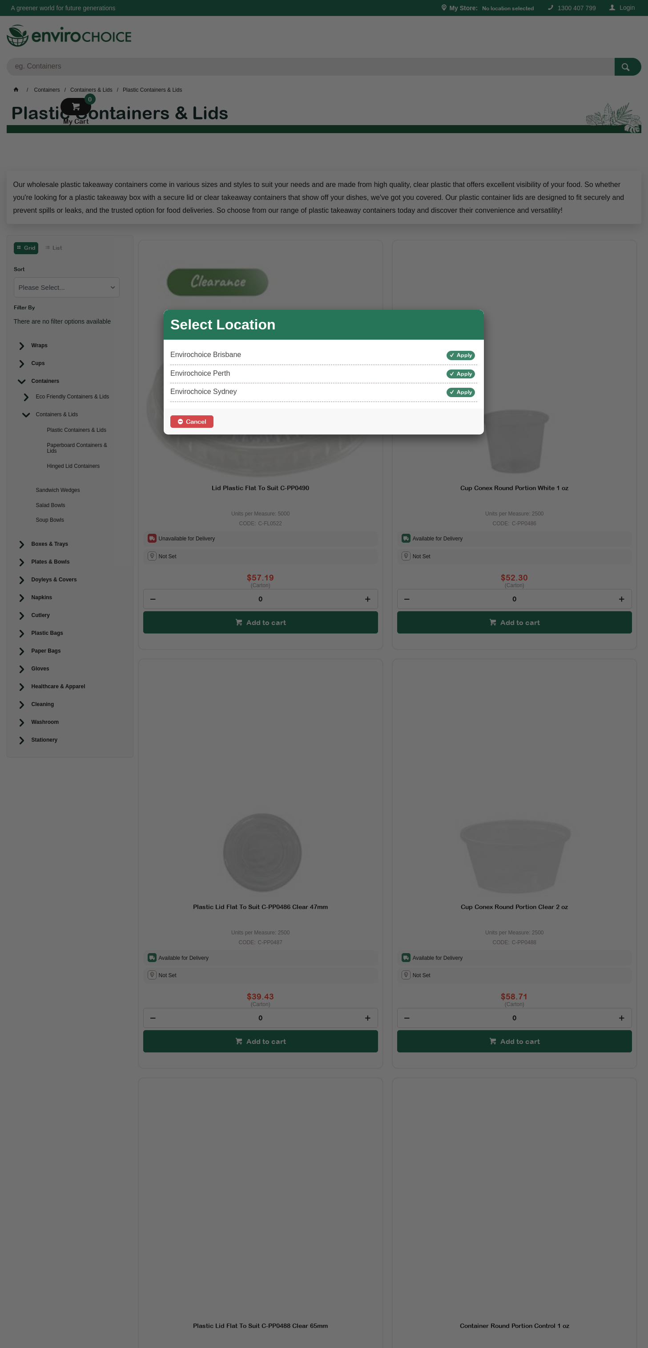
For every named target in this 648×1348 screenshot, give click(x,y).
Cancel (196, 421)
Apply (464, 355)
